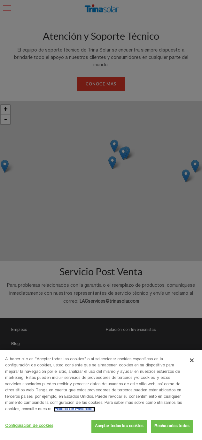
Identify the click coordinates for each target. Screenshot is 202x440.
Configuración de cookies (29, 426)
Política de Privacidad (74, 409)
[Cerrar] (192, 360)
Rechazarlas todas (171, 426)
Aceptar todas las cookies (119, 426)
